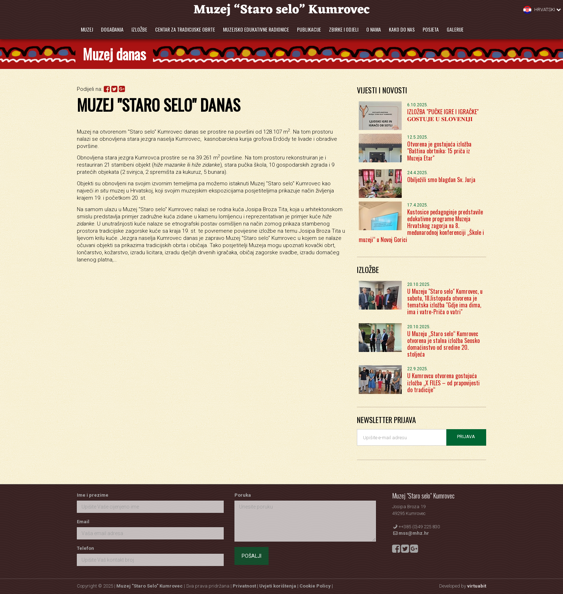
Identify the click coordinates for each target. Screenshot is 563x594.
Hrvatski (542, 10)
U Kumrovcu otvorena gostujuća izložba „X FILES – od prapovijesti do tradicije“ (443, 382)
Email (83, 521)
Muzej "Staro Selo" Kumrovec (149, 586)
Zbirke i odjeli (343, 29)
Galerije (455, 29)
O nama (373, 29)
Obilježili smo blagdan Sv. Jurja (441, 179)
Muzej (87, 29)
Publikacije (309, 29)
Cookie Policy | (316, 586)
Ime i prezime (92, 495)
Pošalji (251, 556)
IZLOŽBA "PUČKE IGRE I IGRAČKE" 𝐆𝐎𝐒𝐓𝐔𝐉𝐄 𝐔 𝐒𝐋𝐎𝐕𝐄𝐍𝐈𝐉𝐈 (443, 115)
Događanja (112, 29)
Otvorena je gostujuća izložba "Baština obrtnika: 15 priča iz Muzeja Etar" (439, 151)
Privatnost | (246, 586)
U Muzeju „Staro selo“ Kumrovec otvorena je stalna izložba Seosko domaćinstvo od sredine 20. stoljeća (443, 344)
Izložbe (139, 29)
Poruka (242, 495)
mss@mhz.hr (414, 533)
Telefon (85, 548)
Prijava (466, 436)
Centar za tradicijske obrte (185, 29)
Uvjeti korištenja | (279, 586)
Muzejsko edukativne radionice (256, 29)
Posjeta (431, 29)
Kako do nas (402, 29)
